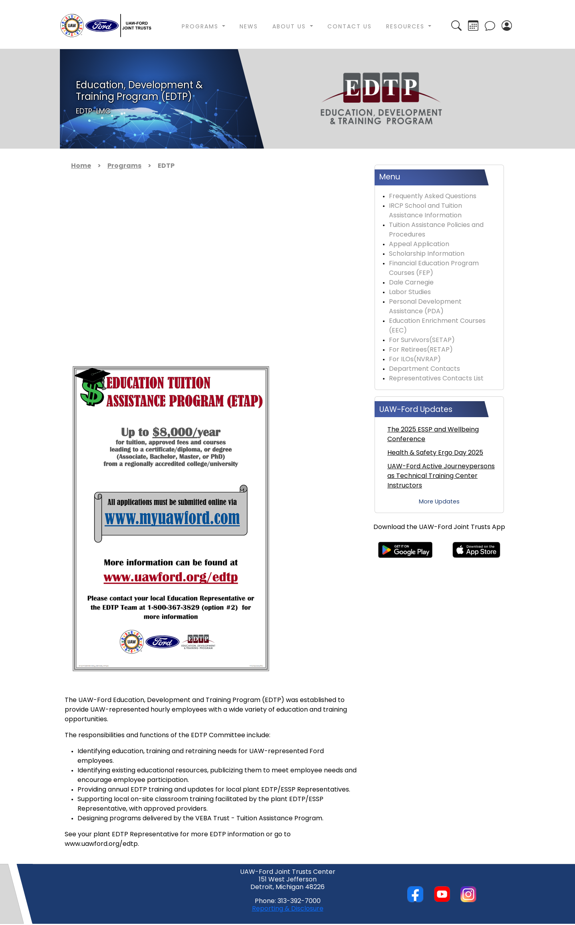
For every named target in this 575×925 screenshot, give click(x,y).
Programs (124, 166)
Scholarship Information (426, 254)
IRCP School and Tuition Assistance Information (425, 211)
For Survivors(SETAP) (422, 340)
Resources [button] (406, 27)
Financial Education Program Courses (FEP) (434, 269)
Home (81, 166)
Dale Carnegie (411, 283)
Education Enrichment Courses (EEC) (437, 326)
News (249, 27)
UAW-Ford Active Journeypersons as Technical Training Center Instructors (441, 476)
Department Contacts (424, 369)
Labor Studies (410, 292)
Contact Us (349, 27)
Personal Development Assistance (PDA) (425, 307)
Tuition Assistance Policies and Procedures (436, 230)
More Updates (439, 502)
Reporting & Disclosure (287, 909)
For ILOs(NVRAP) (415, 359)
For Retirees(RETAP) (421, 350)
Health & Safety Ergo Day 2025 (435, 453)
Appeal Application (419, 244)
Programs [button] (201, 27)
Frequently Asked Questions (432, 196)
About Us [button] (290, 27)
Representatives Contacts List (436, 379)
